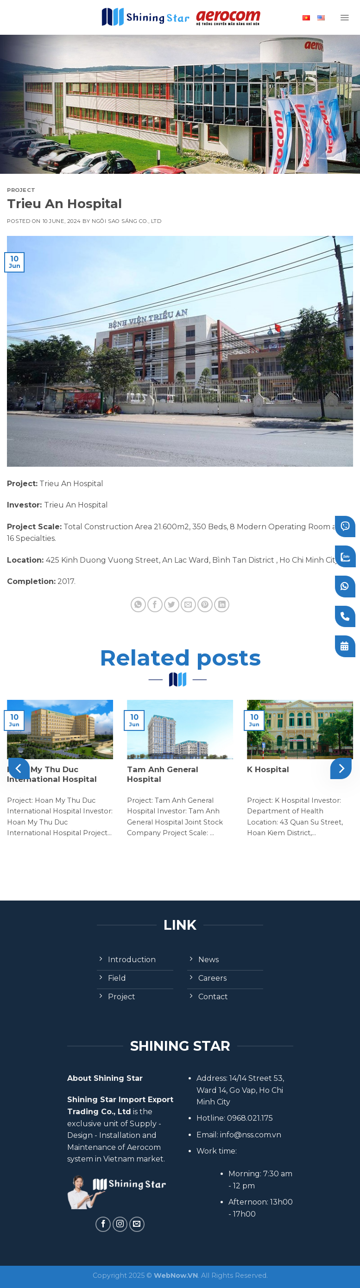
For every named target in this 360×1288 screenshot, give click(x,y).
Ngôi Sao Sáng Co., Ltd (126, 221)
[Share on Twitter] (171, 604)
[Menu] (344, 17)
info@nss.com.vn (250, 1134)
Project (21, 190)
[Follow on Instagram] (120, 1224)
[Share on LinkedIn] (221, 604)
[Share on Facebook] (155, 604)
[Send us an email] (137, 1224)
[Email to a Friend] (188, 604)
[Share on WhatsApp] (138, 604)
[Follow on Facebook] (103, 1224)
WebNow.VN (176, 1275)
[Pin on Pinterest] (205, 604)
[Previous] (19, 768)
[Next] (341, 768)
